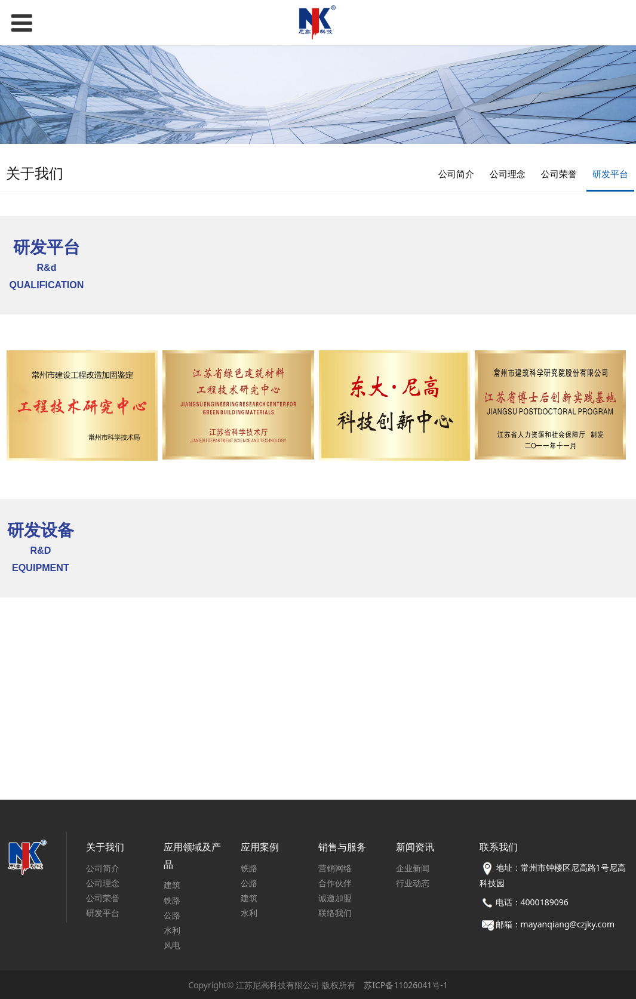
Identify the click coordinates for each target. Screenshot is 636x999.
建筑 (172, 884)
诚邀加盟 (335, 898)
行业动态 (412, 883)
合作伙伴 (335, 883)
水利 (172, 930)
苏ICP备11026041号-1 (406, 985)
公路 (172, 915)
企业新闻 (412, 868)
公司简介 (456, 174)
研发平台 (610, 174)
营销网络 (335, 868)
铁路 (172, 900)
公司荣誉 (559, 174)
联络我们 (335, 912)
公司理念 (508, 174)
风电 (172, 945)
